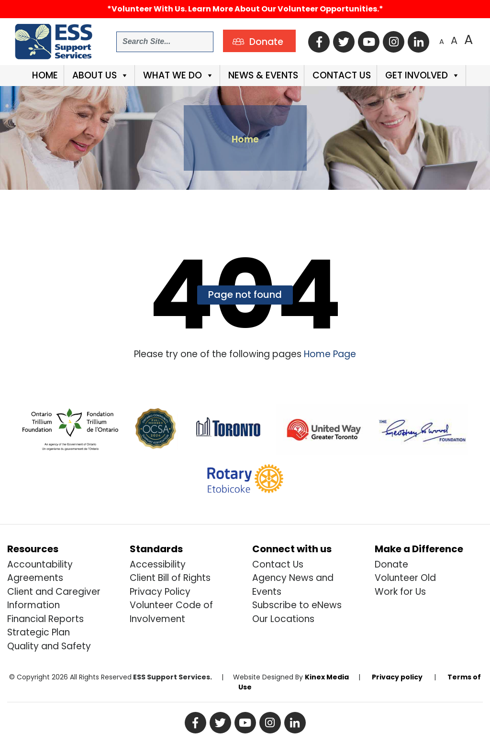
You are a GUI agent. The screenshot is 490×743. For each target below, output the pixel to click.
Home (44, 75)
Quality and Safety (49, 646)
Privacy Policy (160, 591)
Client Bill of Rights (170, 577)
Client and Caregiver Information (53, 598)
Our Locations (283, 618)
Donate (391, 564)
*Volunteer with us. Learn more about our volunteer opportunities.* (245, 8)
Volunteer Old (405, 577)
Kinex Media (327, 677)
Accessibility (158, 564)
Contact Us (340, 75)
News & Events (262, 75)
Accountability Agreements (40, 571)
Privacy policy (397, 677)
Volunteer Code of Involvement (171, 612)
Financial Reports (45, 618)
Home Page (328, 354)
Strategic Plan (38, 632)
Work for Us (400, 591)
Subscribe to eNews (297, 605)
